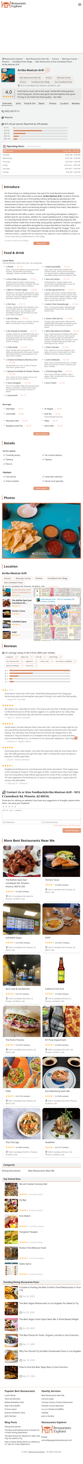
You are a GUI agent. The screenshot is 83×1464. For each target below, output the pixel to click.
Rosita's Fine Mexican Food (43, 1253)
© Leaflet (54, 640)
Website (9, 117)
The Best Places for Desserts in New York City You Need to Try (22, 1437)
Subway (45, 1412)
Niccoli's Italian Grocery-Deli (43, 1189)
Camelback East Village (22, 61)
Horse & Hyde (48, 1399)
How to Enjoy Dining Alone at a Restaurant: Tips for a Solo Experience (22, 1443)
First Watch (43, 1221)
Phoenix (5, 61)
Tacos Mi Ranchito (12, 1399)
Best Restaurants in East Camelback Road (54, 61)
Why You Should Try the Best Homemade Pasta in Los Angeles (43, 1356)
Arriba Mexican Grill (10, 64)
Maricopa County (69, 59)
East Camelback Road (63, 82)
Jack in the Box (48, 1416)
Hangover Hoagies (43, 1237)
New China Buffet (12, 1406)
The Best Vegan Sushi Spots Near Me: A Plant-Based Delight (43, 1324)
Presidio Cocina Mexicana (53, 1406)
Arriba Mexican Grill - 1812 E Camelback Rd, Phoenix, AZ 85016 (57, 600)
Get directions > (54, 586)
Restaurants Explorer (14, 59)
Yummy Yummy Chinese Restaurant (57, 1402)
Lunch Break (10, 1395)
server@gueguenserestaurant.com (57, 1440)
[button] (56, 611)
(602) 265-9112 (12, 111)
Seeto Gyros (43, 1269)
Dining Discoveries (11, 1170)
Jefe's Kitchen (10, 1416)
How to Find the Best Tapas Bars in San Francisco (43, 1372)
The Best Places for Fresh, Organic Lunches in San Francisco (43, 1340)
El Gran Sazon (11, 1409)
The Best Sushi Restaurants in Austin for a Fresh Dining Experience (22, 1431)
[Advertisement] (43, 29)
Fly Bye (43, 1205)
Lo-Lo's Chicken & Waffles (53, 1409)
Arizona (55, 59)
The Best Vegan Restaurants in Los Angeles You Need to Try (43, 1308)
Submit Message (71, 830)
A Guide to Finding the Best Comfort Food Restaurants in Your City (43, 1292)
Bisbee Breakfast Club (14, 1402)
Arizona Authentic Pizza (15, 1412)
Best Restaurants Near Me (37, 59)
